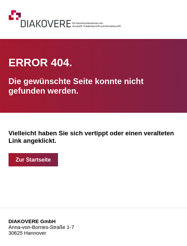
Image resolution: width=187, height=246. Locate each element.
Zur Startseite (33, 160)
